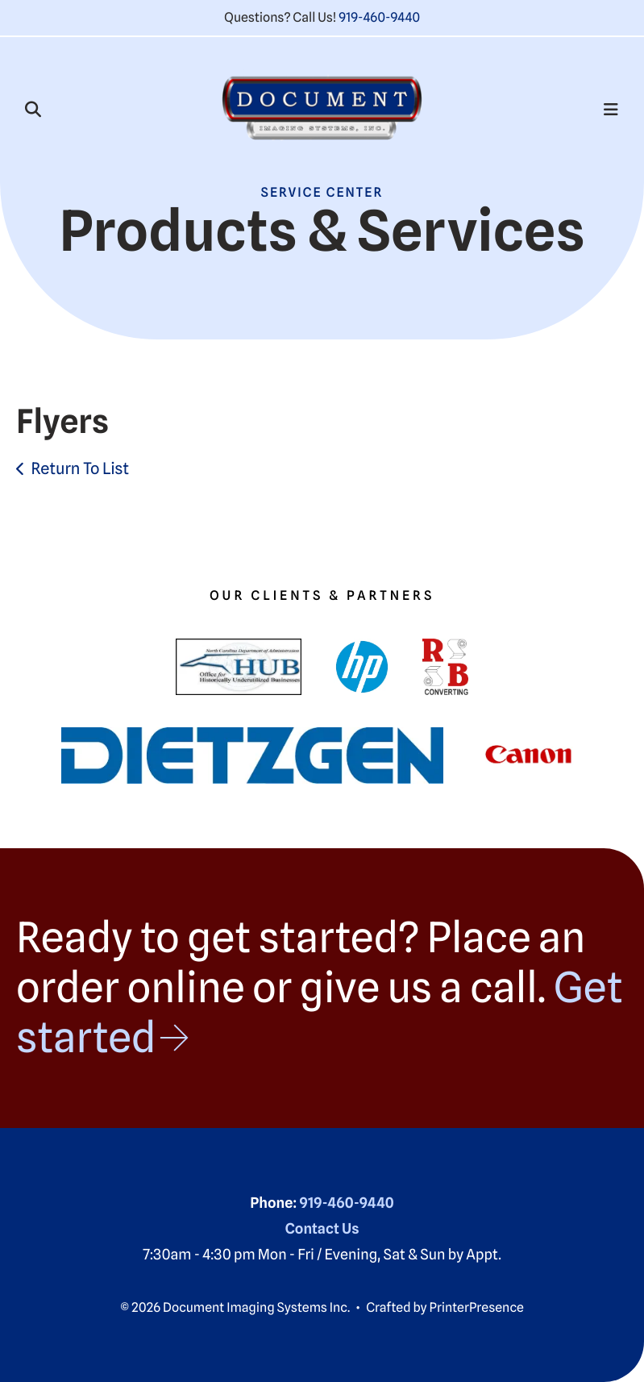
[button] (33, 110)
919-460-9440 (379, 17)
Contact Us (322, 1229)
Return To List (80, 468)
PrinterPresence (477, 1307)
